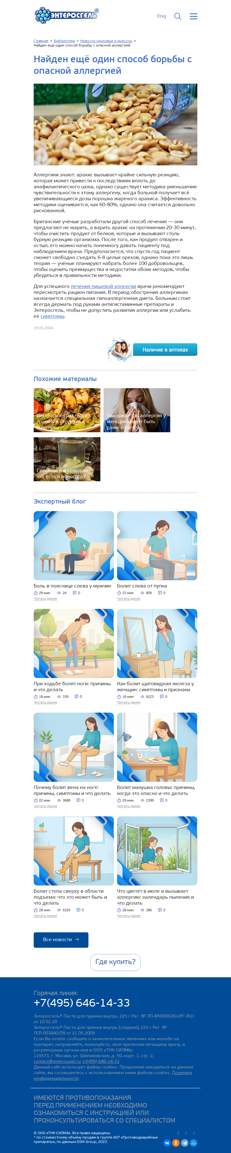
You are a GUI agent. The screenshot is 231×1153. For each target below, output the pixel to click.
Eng (161, 16)
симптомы (52, 316)
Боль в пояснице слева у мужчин (72, 586)
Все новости (61, 939)
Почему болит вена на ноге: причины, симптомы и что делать (72, 790)
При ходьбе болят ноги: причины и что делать (72, 686)
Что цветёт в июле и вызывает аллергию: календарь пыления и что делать (155, 897)
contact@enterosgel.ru (57, 1061)
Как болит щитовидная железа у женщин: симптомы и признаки (155, 686)
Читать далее (45, 599)
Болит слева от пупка (142, 586)
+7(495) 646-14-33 (82, 1003)
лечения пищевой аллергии (103, 286)
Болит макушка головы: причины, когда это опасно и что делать (156, 790)
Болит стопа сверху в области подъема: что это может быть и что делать (70, 897)
